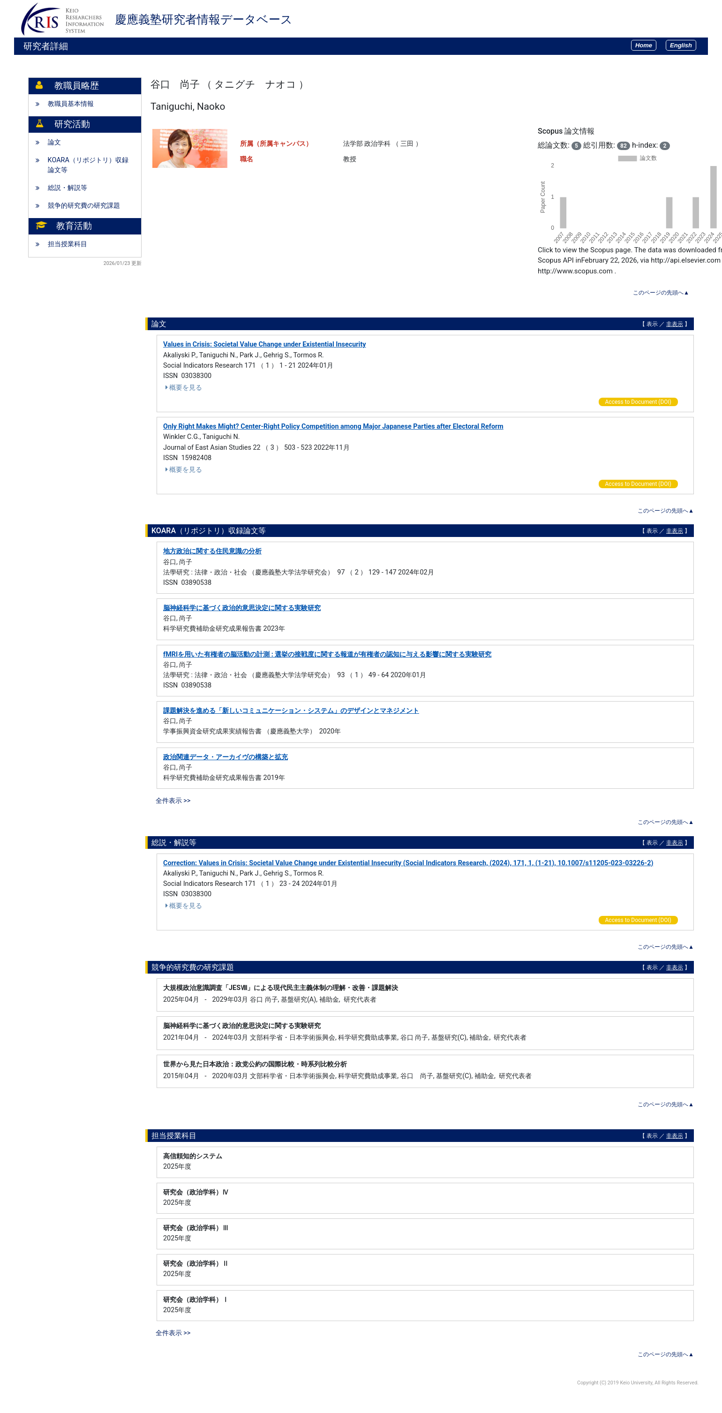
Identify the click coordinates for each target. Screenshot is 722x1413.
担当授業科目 (67, 244)
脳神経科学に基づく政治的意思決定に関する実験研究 (242, 608)
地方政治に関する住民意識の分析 (212, 551)
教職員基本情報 (71, 104)
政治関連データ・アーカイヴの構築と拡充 (225, 757)
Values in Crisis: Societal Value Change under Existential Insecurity (264, 344)
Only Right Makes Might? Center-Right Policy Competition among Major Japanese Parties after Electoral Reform (333, 427)
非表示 (674, 324)
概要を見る (182, 388)
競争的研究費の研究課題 (84, 206)
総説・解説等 (67, 188)
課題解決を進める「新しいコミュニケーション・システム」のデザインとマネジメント (291, 711)
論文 (54, 142)
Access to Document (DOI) (638, 402)
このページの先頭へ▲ (661, 292)
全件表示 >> (173, 801)
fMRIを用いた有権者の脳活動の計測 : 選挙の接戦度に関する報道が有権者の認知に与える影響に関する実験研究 (327, 654)
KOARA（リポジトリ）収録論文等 (88, 165)
